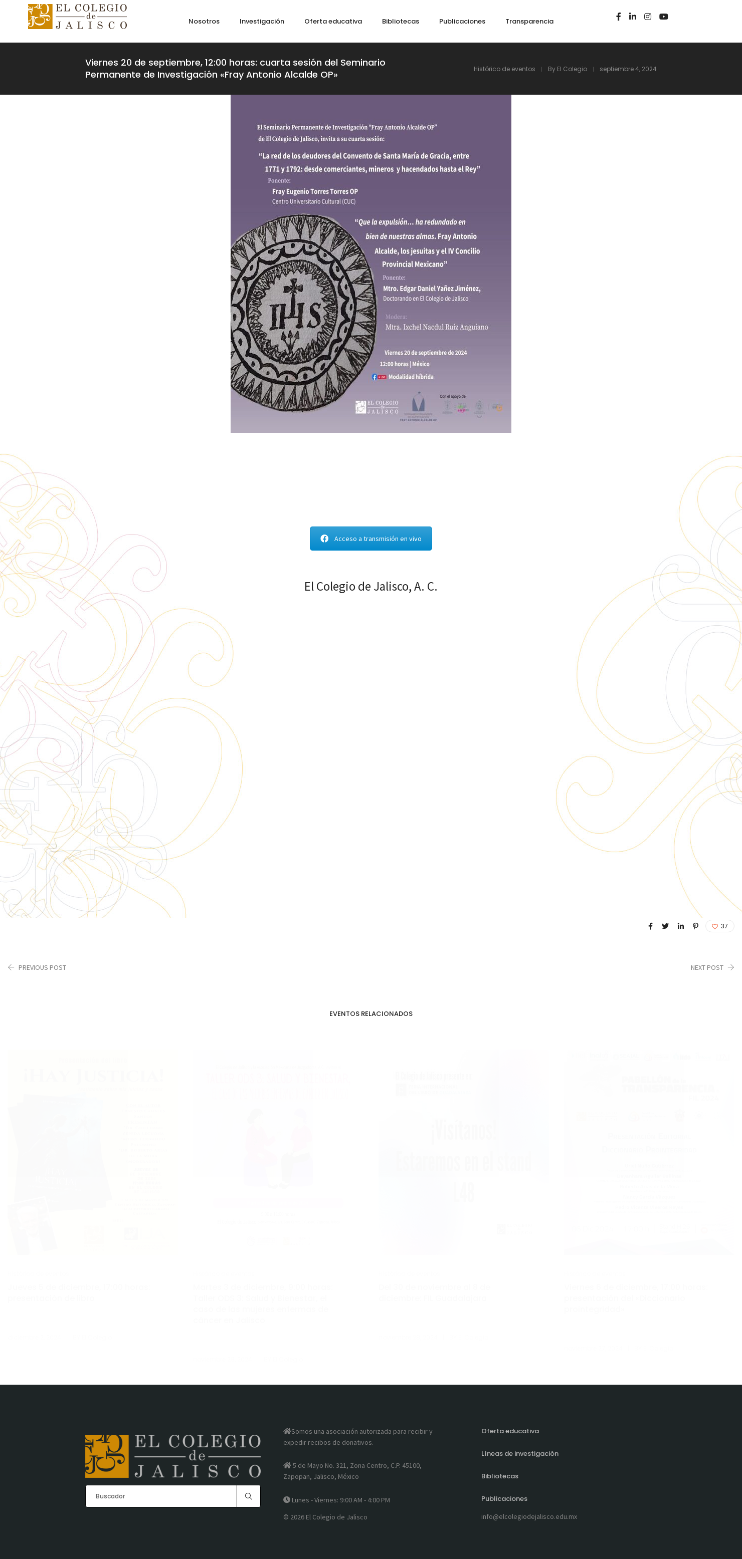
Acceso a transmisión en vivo (371, 538)
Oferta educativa (510, 1431)
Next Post (707, 967)
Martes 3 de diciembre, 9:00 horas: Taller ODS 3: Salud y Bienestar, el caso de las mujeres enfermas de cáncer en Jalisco (263, 1304)
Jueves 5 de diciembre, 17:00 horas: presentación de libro (79, 1293)
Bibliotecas (499, 1476)
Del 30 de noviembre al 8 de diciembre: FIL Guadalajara (434, 1293)
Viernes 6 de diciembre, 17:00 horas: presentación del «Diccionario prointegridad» (636, 1298)
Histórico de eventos (504, 69)
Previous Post (42, 967)
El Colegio (572, 69)
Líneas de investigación (520, 1453)
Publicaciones (504, 1498)
